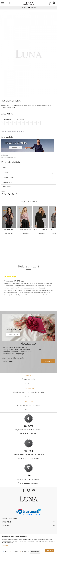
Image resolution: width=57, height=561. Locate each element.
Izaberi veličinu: (6, 119)
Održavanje (28, 187)
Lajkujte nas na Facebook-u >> (28, 433)
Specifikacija (28, 182)
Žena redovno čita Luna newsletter (28, 479)
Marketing (25, 551)
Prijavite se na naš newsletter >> (28, 483)
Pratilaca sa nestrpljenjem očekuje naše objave (29, 454)
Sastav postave (28, 177)
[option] (28, 8)
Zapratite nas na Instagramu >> (28, 458)
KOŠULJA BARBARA (40, 229)
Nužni (6, 551)
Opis (28, 168)
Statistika (15, 551)
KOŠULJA (4, 155)
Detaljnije (5, 545)
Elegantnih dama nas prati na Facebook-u (28, 429)
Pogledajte (28, 383)
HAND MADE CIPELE (28, 8)
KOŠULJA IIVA (9, 229)
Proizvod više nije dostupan (13, 131)
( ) (19, 119)
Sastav (28, 172)
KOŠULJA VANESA (25, 229)
